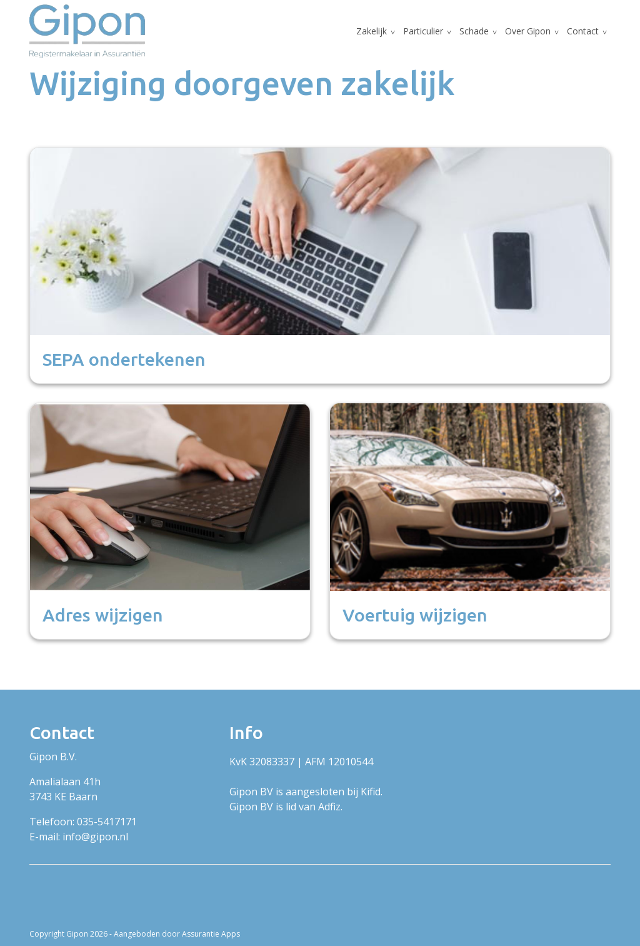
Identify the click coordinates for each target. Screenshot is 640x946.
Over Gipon (528, 31)
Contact (583, 31)
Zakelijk (371, 31)
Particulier (423, 31)
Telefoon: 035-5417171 (83, 821)
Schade (474, 31)
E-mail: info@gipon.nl (78, 836)
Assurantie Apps (211, 933)
